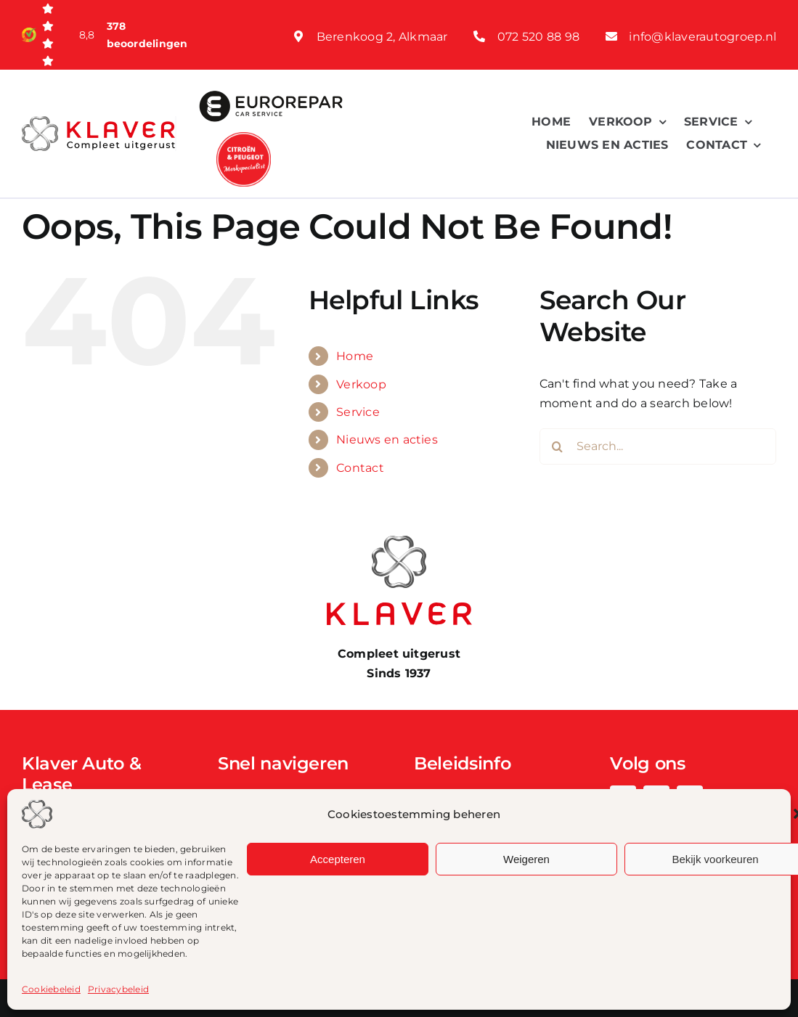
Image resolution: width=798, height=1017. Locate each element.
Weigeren (526, 859)
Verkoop (361, 384)
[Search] (558, 446)
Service (358, 412)
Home (354, 356)
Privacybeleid (118, 989)
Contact (360, 468)
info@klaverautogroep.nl (702, 37)
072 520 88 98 (538, 37)
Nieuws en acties (387, 439)
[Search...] (658, 446)
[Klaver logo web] (98, 121)
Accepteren (337, 859)
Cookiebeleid (51, 989)
